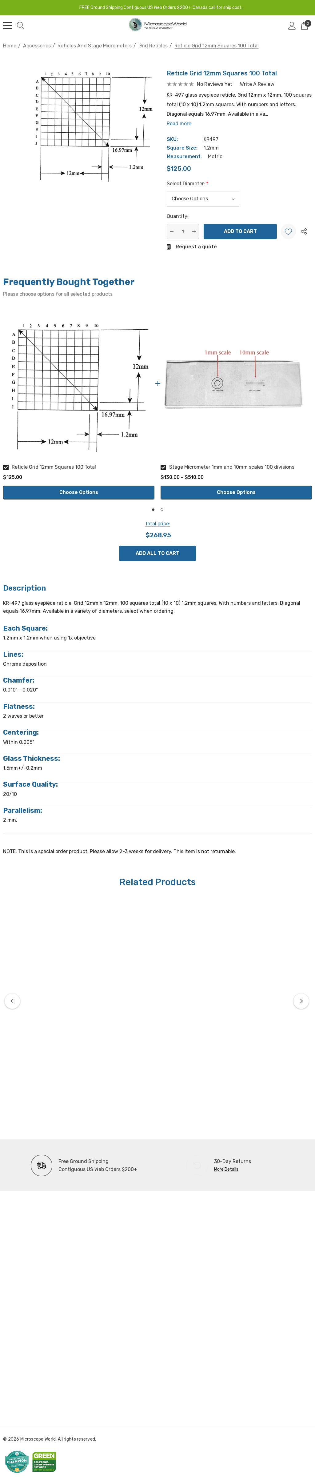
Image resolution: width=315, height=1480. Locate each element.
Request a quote (196, 247)
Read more (179, 123)
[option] (79, 403)
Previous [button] (12, 1001)
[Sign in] (292, 26)
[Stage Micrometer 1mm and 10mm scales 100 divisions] (236, 383)
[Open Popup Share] (304, 231)
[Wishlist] (288, 231)
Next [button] (301, 1001)
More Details (226, 1169)
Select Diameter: (187, 183)
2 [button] (162, 509)
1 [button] (153, 509)
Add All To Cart (157, 553)
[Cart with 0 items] (304, 26)
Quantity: (178, 216)
